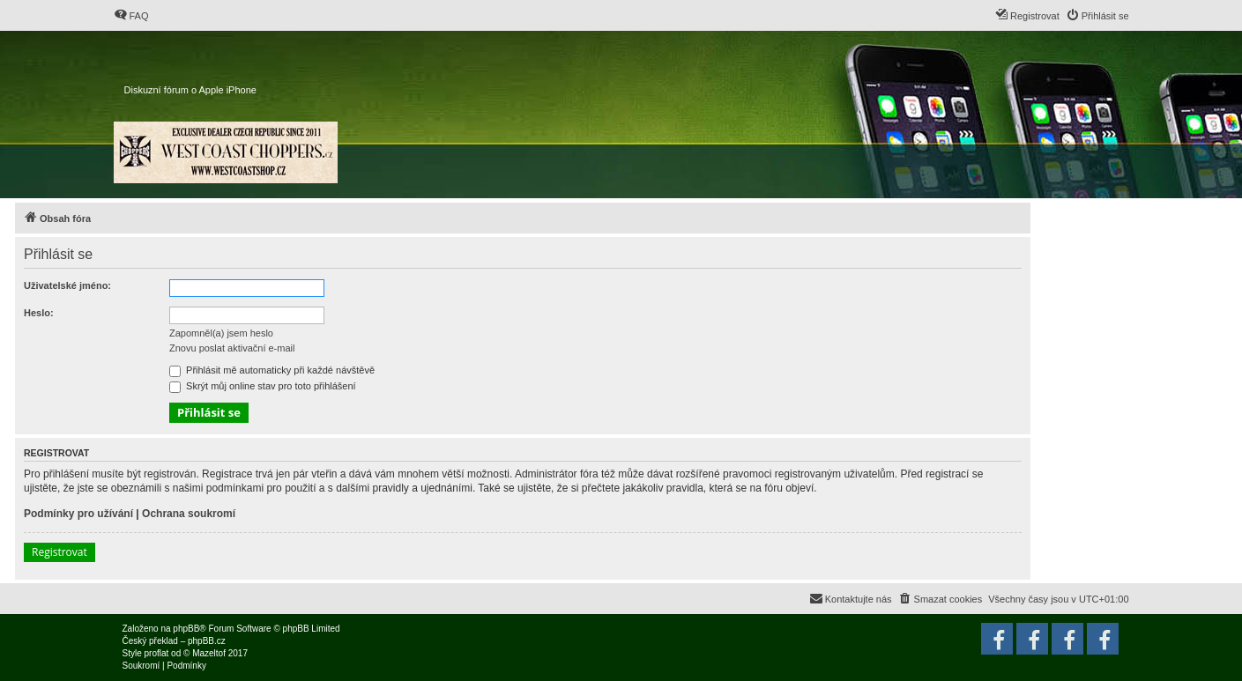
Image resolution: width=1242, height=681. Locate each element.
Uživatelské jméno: (67, 285)
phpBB (186, 628)
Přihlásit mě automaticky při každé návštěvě (272, 370)
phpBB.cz (207, 641)
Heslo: (39, 312)
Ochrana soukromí (188, 513)
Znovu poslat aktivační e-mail (231, 348)
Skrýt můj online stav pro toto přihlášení (262, 386)
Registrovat (59, 551)
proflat (157, 653)
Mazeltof (209, 653)
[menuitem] (131, 15)
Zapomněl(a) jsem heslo (221, 333)
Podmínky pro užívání (78, 513)
